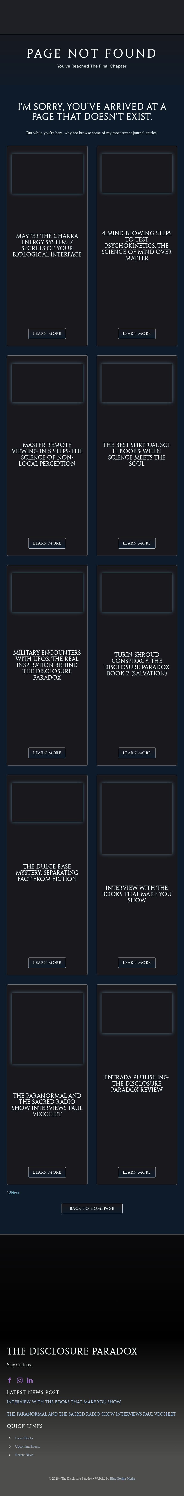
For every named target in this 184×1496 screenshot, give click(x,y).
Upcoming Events (27, 1446)
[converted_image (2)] (137, 994)
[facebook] (9, 1380)
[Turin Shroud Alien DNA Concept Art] (137, 575)
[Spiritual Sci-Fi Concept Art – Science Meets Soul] (137, 365)
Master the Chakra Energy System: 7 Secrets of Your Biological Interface (47, 245)
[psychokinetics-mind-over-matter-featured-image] (137, 156)
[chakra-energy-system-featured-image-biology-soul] (47, 156)
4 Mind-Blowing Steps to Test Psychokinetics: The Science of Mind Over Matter (137, 246)
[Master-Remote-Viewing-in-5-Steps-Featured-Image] (47, 365)
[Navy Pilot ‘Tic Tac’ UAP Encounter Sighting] (47, 575)
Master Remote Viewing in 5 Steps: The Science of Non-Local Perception (47, 454)
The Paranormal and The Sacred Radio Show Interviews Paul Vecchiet (47, 1105)
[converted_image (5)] (47, 994)
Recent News (24, 1455)
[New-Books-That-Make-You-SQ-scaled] (137, 785)
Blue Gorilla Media (122, 1478)
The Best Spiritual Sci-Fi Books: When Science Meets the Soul (137, 454)
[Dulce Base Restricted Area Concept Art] (47, 785)
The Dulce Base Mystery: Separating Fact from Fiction (47, 872)
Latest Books (24, 1438)
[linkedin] (30, 1380)
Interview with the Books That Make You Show (137, 894)
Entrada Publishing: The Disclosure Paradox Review (136, 1083)
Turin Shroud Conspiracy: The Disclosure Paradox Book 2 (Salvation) (137, 664)
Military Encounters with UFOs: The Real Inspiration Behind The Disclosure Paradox (47, 665)
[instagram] (20, 1380)
